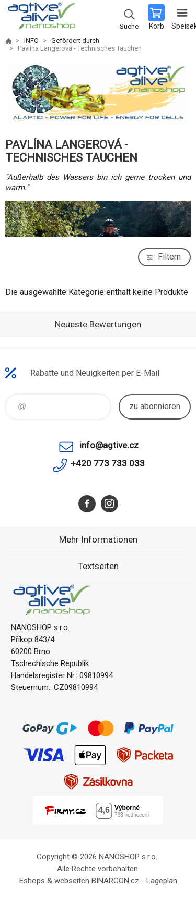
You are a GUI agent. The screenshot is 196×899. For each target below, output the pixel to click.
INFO (31, 40)
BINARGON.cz (115, 880)
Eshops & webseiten (54, 880)
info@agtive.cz (109, 445)
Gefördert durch (75, 40)
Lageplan (161, 880)
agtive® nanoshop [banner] (41, 18)
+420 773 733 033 (108, 463)
